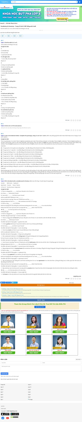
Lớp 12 (29, 384)
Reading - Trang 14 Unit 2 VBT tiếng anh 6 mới (12, 288)
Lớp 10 (29, 387)
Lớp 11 (2, 387)
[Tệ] (73, 120)
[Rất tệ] (71, 120)
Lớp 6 (29, 392)
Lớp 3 (2, 397)
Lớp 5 (2, 394)
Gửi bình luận (4, 373)
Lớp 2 (29, 397)
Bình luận (8, 282)
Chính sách (3, 408)
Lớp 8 (29, 389)
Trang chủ (3, 384)
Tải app (30, 399)
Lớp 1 (2, 399)
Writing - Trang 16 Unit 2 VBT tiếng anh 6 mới (12, 292)
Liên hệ (2, 406)
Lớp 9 (2, 389)
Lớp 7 (2, 392)
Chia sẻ (3, 282)
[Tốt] (78, 120)
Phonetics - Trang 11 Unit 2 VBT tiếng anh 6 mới (13, 295)
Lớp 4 (29, 394)
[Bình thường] (75, 120)
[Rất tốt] (80, 120)
